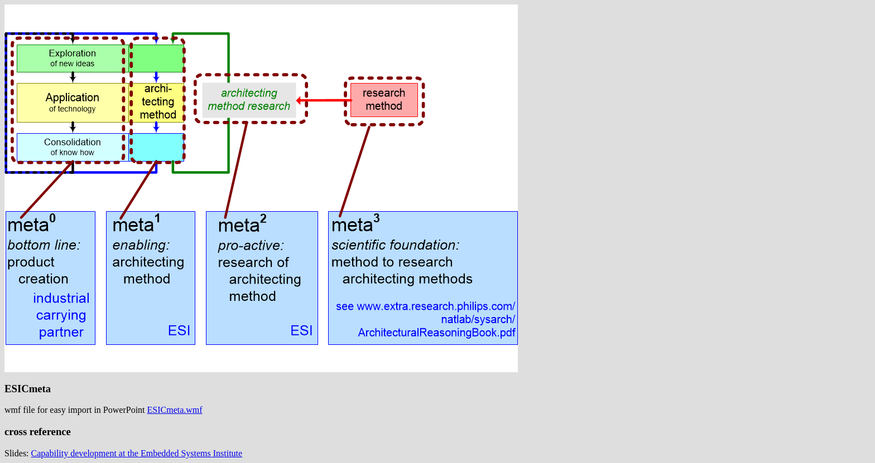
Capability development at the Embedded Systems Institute (137, 453)
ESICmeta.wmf (175, 410)
